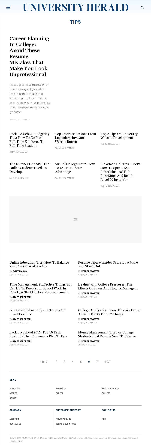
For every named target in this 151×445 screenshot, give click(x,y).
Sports (13, 393)
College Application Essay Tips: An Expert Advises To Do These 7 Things (109, 312)
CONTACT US (15, 424)
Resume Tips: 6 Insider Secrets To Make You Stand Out (108, 264)
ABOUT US (14, 419)
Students (61, 388)
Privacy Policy (15, 441)
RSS (104, 419)
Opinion (13, 398)
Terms (111, 438)
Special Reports (110, 388)
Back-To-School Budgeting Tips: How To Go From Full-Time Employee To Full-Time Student (29, 139)
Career (59, 393)
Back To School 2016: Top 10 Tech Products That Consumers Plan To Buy (38, 334)
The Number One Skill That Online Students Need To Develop (29, 168)
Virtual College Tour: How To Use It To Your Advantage (75, 168)
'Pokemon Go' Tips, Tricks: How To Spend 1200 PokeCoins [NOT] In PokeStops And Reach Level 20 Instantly (121, 172)
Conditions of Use (126, 438)
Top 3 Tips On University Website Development (119, 135)
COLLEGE (106, 393)
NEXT (107, 361)
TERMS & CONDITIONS (66, 424)
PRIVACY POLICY (63, 419)
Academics (15, 388)
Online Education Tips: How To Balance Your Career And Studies (39, 264)
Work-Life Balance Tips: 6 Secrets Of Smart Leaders (36, 312)
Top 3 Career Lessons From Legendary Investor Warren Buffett (75, 137)
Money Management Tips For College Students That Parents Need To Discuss (107, 334)
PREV (43, 361)
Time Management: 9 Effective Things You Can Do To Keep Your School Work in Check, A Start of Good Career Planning (40, 288)
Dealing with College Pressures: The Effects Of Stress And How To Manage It (108, 286)
